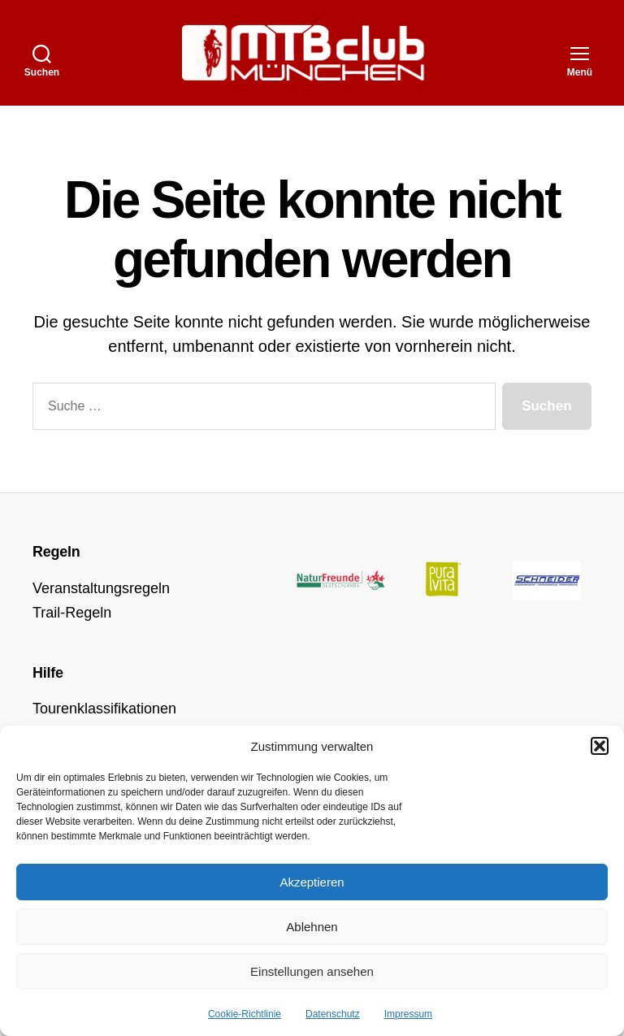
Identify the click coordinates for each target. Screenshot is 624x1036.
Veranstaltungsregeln (101, 588)
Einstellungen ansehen (312, 971)
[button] (600, 746)
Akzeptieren (312, 882)
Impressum (408, 1014)
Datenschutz (333, 1014)
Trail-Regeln (71, 613)
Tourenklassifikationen (104, 708)
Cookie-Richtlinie (244, 1014)
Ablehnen (311, 927)
